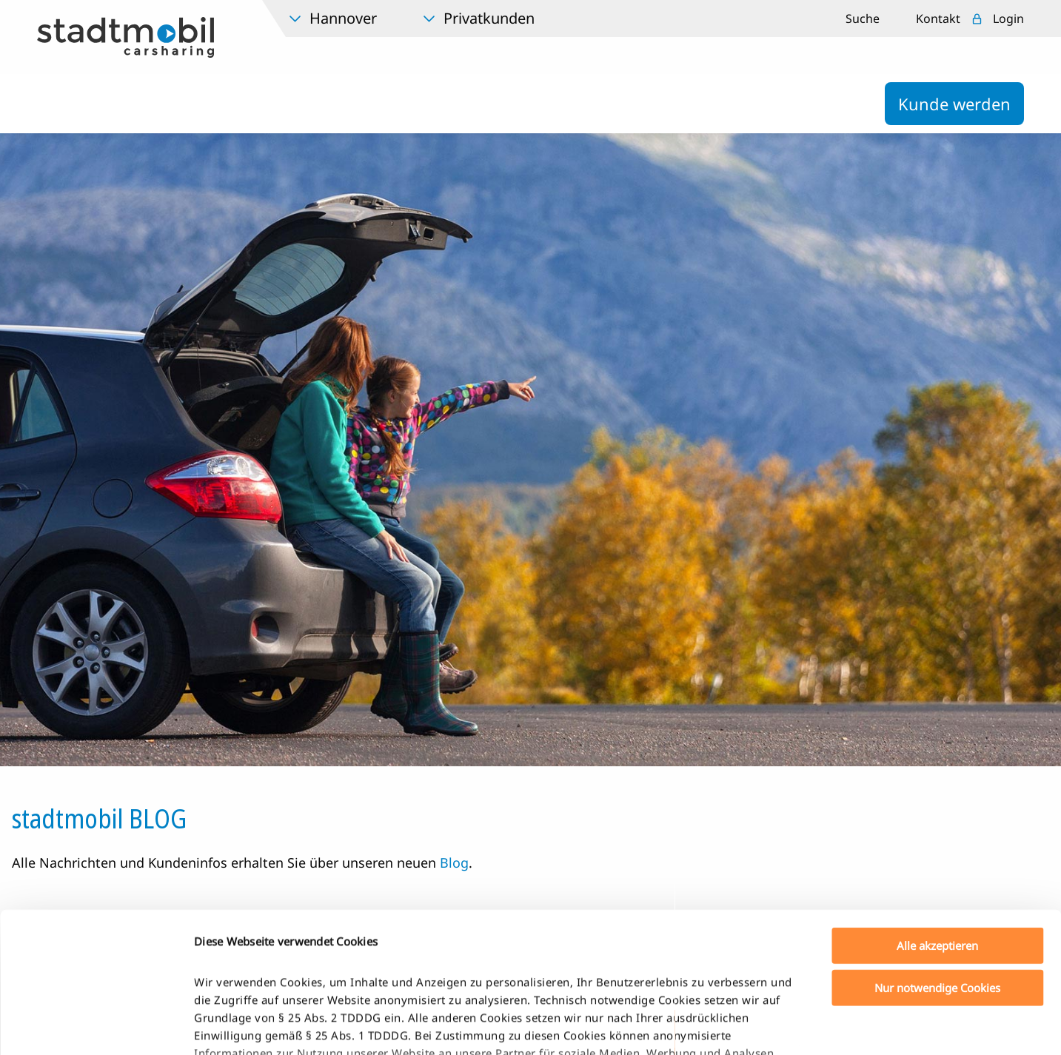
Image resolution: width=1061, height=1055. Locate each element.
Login (1008, 18)
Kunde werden (954, 104)
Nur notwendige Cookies (937, 867)
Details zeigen (780, 1026)
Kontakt (938, 18)
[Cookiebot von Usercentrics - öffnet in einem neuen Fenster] (96, 1026)
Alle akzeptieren (937, 825)
